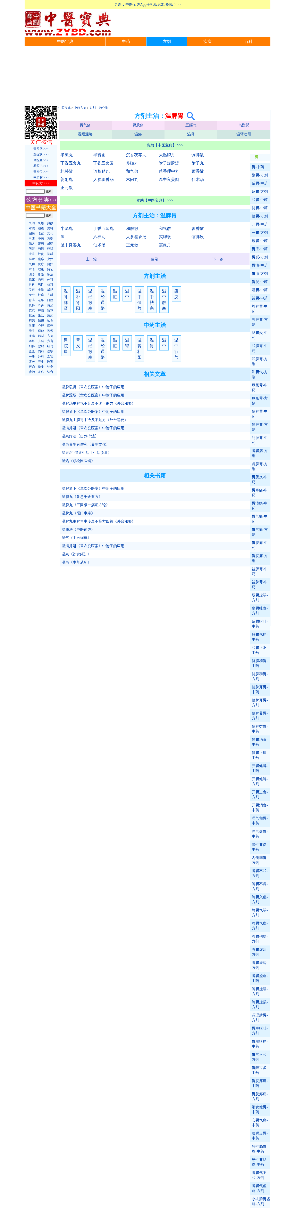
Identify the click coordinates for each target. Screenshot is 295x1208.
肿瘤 (41, 310)
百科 (248, 41)
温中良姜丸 (70, 245)
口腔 (50, 300)
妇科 (50, 284)
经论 (50, 346)
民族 (41, 223)
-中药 (258, 167)
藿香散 (198, 171)
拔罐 (50, 254)
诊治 (32, 371)
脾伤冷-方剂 (260, 938)
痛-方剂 (260, 274)
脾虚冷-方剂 (260, 965)
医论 (32, 366)
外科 (50, 279)
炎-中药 (260, 282)
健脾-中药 (260, 413)
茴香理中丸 (169, 171)
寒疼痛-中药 (260, 1043)
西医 (32, 361)
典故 (50, 223)
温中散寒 (164, 300)
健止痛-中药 (260, 755)
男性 (41, 284)
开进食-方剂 (260, 794)
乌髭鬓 (243, 125)
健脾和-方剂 (260, 676)
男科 (32, 284)
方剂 (167, 41)
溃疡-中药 (260, 505)
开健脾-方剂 (260, 781)
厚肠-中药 (260, 387)
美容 (32, 289)
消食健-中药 (260, 1109)
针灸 (41, 254)
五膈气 (190, 125)
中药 (126, 41)
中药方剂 (80, 108)
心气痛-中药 (260, 1122)
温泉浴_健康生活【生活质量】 (86, 453)
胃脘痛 (138, 125)
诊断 (41, 274)
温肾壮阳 (243, 134)
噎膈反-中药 (260, 1135)
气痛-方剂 (260, 532)
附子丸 (198, 163)
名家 (41, 233)
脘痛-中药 (260, 545)
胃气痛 (85, 125)
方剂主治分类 (99, 108)
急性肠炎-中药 (259, 1148)
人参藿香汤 (103, 179)
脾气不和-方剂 (259, 1175)
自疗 (50, 264)
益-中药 (260, 298)
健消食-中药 (260, 742)
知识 (41, 320)
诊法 (50, 274)
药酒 (41, 248)
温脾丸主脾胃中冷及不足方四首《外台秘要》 (98, 521)
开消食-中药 (260, 807)
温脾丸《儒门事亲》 (78, 513)
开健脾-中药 (260, 768)
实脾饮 (165, 236)
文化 (50, 233)
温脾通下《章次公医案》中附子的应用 (93, 412)
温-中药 (260, 290)
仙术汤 (198, 179)
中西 (32, 238)
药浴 (50, 248)
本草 (32, 341)
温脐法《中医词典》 (78, 530)
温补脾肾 (66, 300)
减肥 (50, 289)
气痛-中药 (260, 518)
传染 (50, 305)
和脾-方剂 (260, 361)
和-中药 (260, 200)
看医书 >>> (41, 166)
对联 (32, 228)
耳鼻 (41, 305)
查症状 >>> (41, 154)
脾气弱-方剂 (260, 912)
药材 (41, 336)
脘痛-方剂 (260, 558)
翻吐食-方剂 (260, 610)
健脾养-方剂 (260, 715)
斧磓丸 (132, 163)
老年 (41, 300)
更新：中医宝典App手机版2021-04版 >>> (147, 4)
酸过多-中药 (260, 1070)
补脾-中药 (260, 308)
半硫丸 (66, 155)
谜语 (41, 228)
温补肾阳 (78, 300)
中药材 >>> (41, 177)
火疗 (50, 259)
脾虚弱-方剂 (260, 991)
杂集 (41, 366)
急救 (50, 310)
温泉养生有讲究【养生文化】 (86, 444)
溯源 (32, 233)
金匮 (32, 351)
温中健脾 (139, 300)
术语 (32, 269)
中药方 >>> (41, 183)
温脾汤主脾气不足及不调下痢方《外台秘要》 (98, 403)
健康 (32, 325)
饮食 (50, 320)
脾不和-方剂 (260, 873)
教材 (41, 346)
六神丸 (99, 236)
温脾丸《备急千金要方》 (82, 497)
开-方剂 (260, 233)
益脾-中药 (260, 584)
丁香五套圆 (103, 163)
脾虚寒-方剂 (260, 952)
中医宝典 (65, 41)
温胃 (152, 343)
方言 (50, 341)
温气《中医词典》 (76, 538)
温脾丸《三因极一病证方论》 (86, 505)
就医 (32, 315)
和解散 (132, 228)
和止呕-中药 (260, 650)
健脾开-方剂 (260, 702)
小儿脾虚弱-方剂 (261, 1201)
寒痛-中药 (260, 492)
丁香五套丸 (70, 163)
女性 (32, 295)
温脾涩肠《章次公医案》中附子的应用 (93, 395)
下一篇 (218, 259)
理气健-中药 (260, 833)
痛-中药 (260, 265)
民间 (32, 223)
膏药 (41, 243)
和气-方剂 (260, 374)
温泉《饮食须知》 (76, 554)
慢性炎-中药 (260, 847)
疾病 (207, 41)
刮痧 (41, 259)
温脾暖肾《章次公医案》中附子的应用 (93, 387)
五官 (50, 356)
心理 (41, 325)
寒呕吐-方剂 (260, 1030)
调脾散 (198, 155)
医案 (50, 361)
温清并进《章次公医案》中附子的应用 (93, 428)
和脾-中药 (260, 348)
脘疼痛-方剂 (260, 1096)
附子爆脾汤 (169, 163)
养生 (32, 330)
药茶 (32, 248)
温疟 (138, 134)
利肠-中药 (260, 440)
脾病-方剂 (260, 453)
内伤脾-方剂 (260, 860)
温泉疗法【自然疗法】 (80, 436)
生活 (41, 315)
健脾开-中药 (260, 689)
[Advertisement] (147, 77)
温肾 (191, 134)
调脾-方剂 (260, 466)
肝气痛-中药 (260, 637)
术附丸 (132, 179)
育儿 (32, 300)
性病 (41, 295)
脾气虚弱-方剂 (259, 1188)
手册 (32, 356)
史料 (50, 228)
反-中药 (260, 183)
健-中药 (260, 208)
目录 (154, 259)
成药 (50, 243)
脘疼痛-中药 (260, 1083)
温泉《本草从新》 (76, 562)
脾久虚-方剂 (260, 899)
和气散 (132, 171)
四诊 (32, 274)
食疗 (41, 264)
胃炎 (78, 343)
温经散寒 (90, 300)
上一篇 (91, 259)
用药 (50, 315)
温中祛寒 (152, 300)
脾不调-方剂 (260, 886)
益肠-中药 (260, 571)
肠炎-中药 (260, 335)
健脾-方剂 (260, 427)
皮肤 (32, 310)
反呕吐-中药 (260, 623)
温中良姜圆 (169, 179)
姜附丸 (66, 179)
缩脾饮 (198, 236)
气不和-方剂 (260, 1057)
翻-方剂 (260, 175)
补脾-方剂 (260, 322)
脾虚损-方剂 (260, 1004)
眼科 (32, 305)
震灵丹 (165, 245)
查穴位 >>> (41, 171)
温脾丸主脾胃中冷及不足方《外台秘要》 (95, 420)
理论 (41, 269)
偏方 (32, 243)
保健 (41, 330)
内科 (41, 279)
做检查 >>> (41, 160)
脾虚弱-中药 (260, 978)
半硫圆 (99, 155)
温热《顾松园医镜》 (78, 461)
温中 (127, 294)
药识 (32, 320)
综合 (50, 371)
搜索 (50, 330)
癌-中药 (260, 249)
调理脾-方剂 (260, 1017)
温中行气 (176, 349)
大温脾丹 (167, 155)
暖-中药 (260, 241)
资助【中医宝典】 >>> (165, 145)
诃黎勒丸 (101, 171)
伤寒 (50, 351)
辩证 (50, 269)
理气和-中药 (260, 820)
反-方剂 (260, 192)
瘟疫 (176, 294)
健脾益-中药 (260, 728)
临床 (32, 279)
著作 (41, 371)
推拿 (32, 259)
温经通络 (85, 134)
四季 (50, 325)
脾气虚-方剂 (260, 925)
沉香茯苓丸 (136, 155)
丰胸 (41, 289)
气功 (32, 264)
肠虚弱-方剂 (260, 597)
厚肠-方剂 (260, 400)
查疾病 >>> (41, 148)
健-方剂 (260, 216)
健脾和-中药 (260, 663)
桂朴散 (66, 171)
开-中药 (260, 224)
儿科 (50, 295)
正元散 (66, 187)
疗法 (32, 254)
